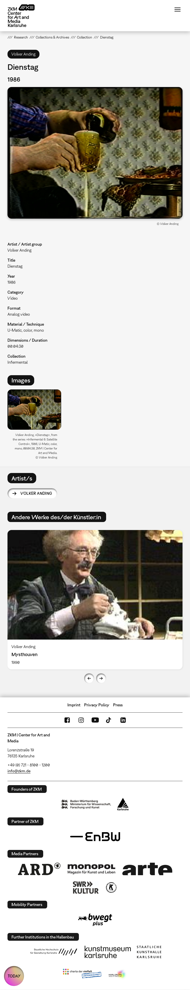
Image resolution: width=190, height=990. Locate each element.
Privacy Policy (96, 705)
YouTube (95, 720)
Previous (89, 678)
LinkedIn (123, 720)
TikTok (109, 720)
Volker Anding (36, 493)
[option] (36, 426)
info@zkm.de (18, 771)
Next (101, 678)
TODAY (14, 976)
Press (118, 705)
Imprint (73, 705)
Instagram (81, 720)
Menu (178, 9)
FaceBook (67, 720)
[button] (94, 152)
